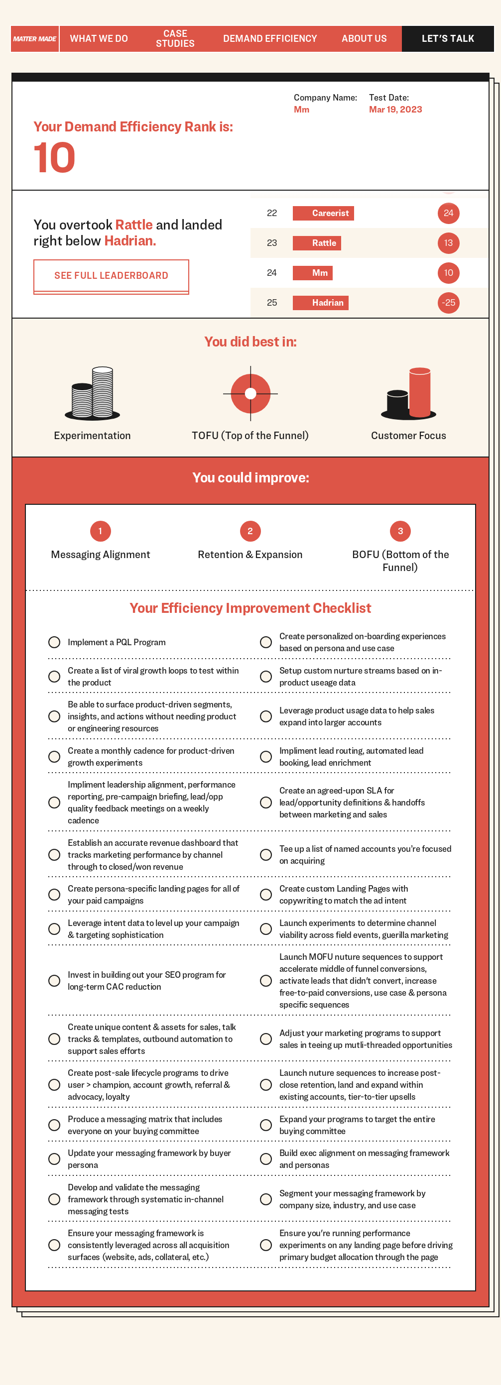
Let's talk (448, 38)
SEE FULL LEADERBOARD (111, 275)
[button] (99, 39)
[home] (35, 39)
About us (364, 38)
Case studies (175, 38)
